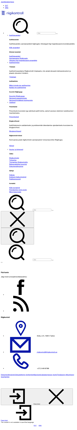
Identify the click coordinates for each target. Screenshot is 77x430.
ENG (6, 8)
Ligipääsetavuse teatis (48, 375)
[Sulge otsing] (17, 219)
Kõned (11, 146)
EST (6, 6)
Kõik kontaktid (14, 188)
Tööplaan (12, 77)
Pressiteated (14, 117)
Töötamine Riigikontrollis (18, 162)
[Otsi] (46, 33)
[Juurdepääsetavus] (7, 2)
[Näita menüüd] (2, 262)
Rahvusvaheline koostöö (18, 164)
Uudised (12, 102)
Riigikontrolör (14, 158)
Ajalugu (12, 175)
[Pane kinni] (37, 396)
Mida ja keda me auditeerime (19, 85)
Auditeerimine (14, 63)
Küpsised (37, 375)
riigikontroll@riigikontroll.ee (47, 352)
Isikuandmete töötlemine (24, 375)
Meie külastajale (15, 192)
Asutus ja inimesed (16, 149)
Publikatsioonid (15, 179)
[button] (20, 420)
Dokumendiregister (16, 166)
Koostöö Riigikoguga (17, 96)
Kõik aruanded (14, 48)
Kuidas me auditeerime (17, 88)
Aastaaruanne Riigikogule (18, 58)
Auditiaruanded (14, 35)
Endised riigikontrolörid (17, 177)
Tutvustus (12, 160)
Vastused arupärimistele (18, 98)
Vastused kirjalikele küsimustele (21, 100)
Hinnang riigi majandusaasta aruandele (23, 60)
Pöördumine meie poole (18, 190)
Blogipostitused (15, 131)
